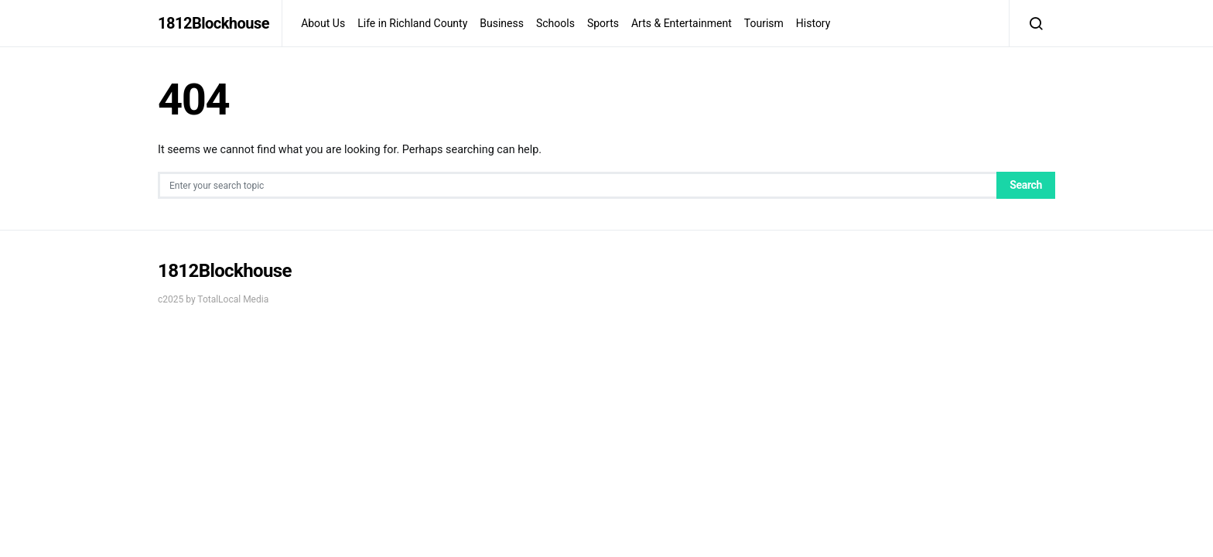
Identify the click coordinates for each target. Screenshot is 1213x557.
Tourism (764, 23)
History (813, 23)
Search (1026, 185)
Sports (603, 23)
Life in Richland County (412, 23)
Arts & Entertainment (681, 23)
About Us (323, 23)
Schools (555, 23)
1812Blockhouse (213, 23)
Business (502, 23)
